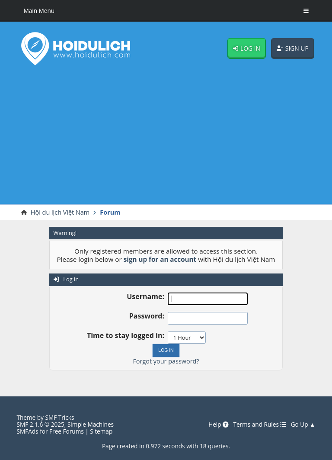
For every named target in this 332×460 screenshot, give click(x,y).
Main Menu (38, 10)
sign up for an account (160, 259)
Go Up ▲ (303, 424)
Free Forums (66, 431)
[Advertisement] (166, 136)
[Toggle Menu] (306, 11)
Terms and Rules (259, 424)
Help (218, 424)
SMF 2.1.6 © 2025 (40, 424)
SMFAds (27, 431)
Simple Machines (90, 424)
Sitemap (101, 431)
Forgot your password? (166, 361)
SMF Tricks (59, 417)
